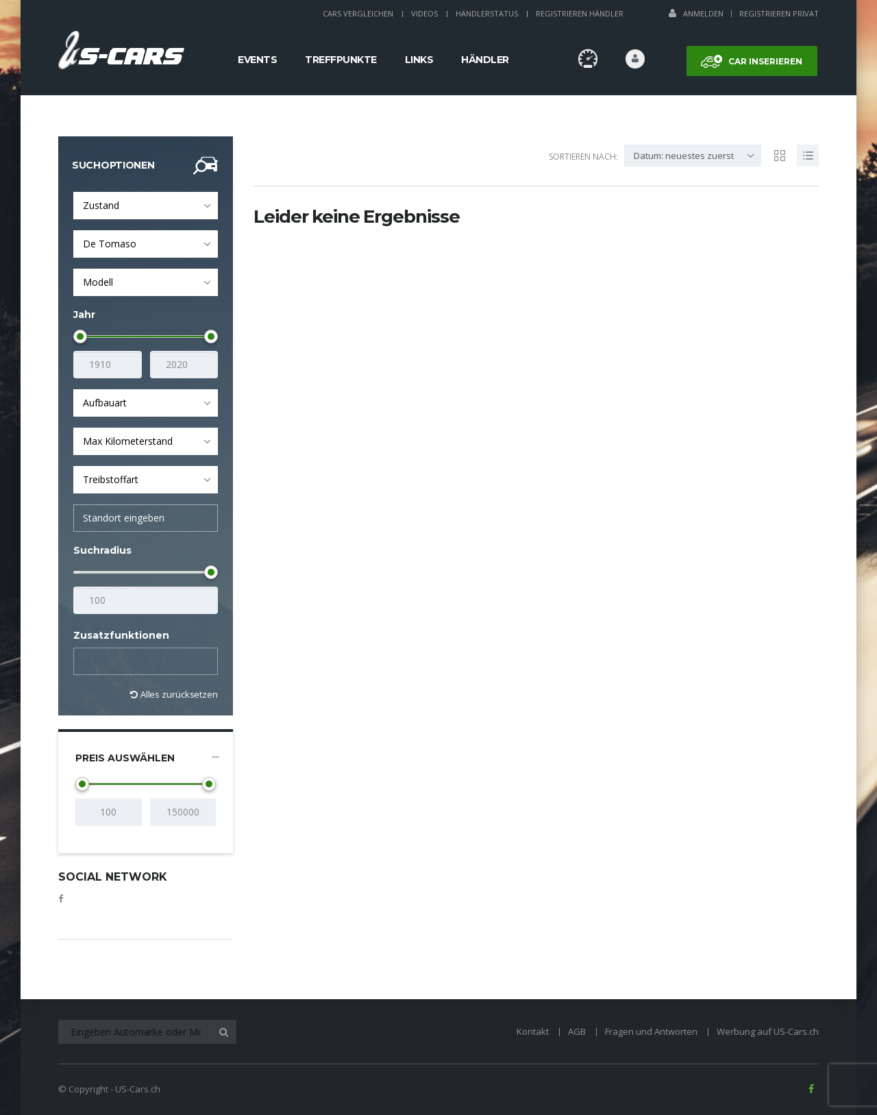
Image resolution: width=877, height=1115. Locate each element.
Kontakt (533, 1031)
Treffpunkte (341, 59)
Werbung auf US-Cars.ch (768, 1031)
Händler (485, 59)
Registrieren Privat (779, 13)
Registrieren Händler (579, 13)
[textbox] (89, 662)
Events (257, 59)
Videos (424, 13)
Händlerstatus (487, 13)
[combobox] (145, 205)
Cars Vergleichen (358, 13)
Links (419, 59)
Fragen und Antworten (651, 1031)
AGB (577, 1031)
